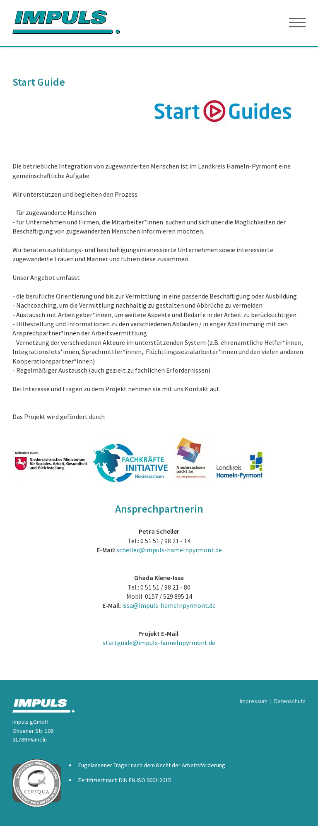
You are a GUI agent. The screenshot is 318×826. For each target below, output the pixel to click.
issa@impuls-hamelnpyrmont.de (169, 605)
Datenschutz (290, 701)
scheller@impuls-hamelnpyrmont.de (169, 550)
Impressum (253, 701)
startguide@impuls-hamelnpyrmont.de (159, 642)
